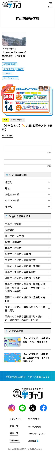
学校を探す (15, 440)
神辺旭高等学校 (10, 64)
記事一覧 (14, 426)
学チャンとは (34, 418)
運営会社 (32, 440)
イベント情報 (9, 68)
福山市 (20, 68)
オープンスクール (10, 78)
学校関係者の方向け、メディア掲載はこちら (27, 376)
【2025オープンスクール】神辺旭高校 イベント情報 (14, 56)
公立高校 (7, 73)
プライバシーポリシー (37, 433)
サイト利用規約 (34, 426)
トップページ (16, 418)
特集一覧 (14, 433)
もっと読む (27, 112)
